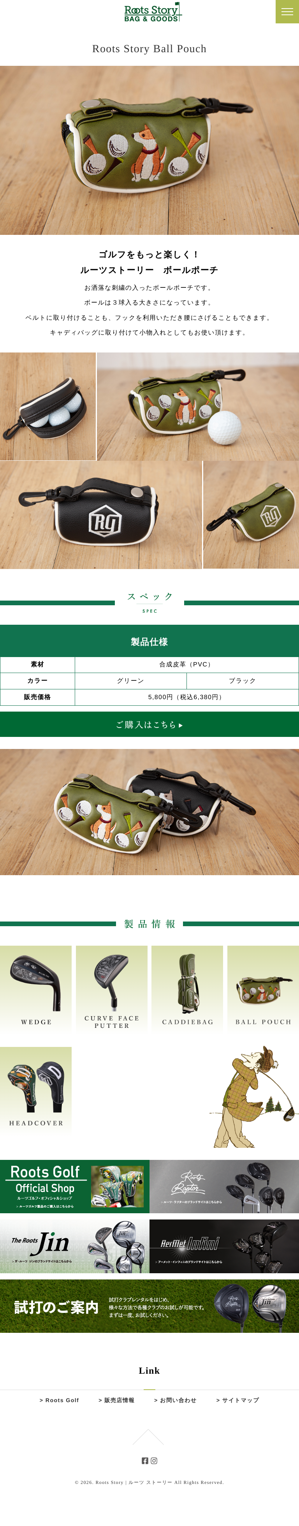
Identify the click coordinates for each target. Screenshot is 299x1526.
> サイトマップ (237, 1400)
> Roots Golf (59, 1400)
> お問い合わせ (176, 1400)
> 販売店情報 (117, 1400)
